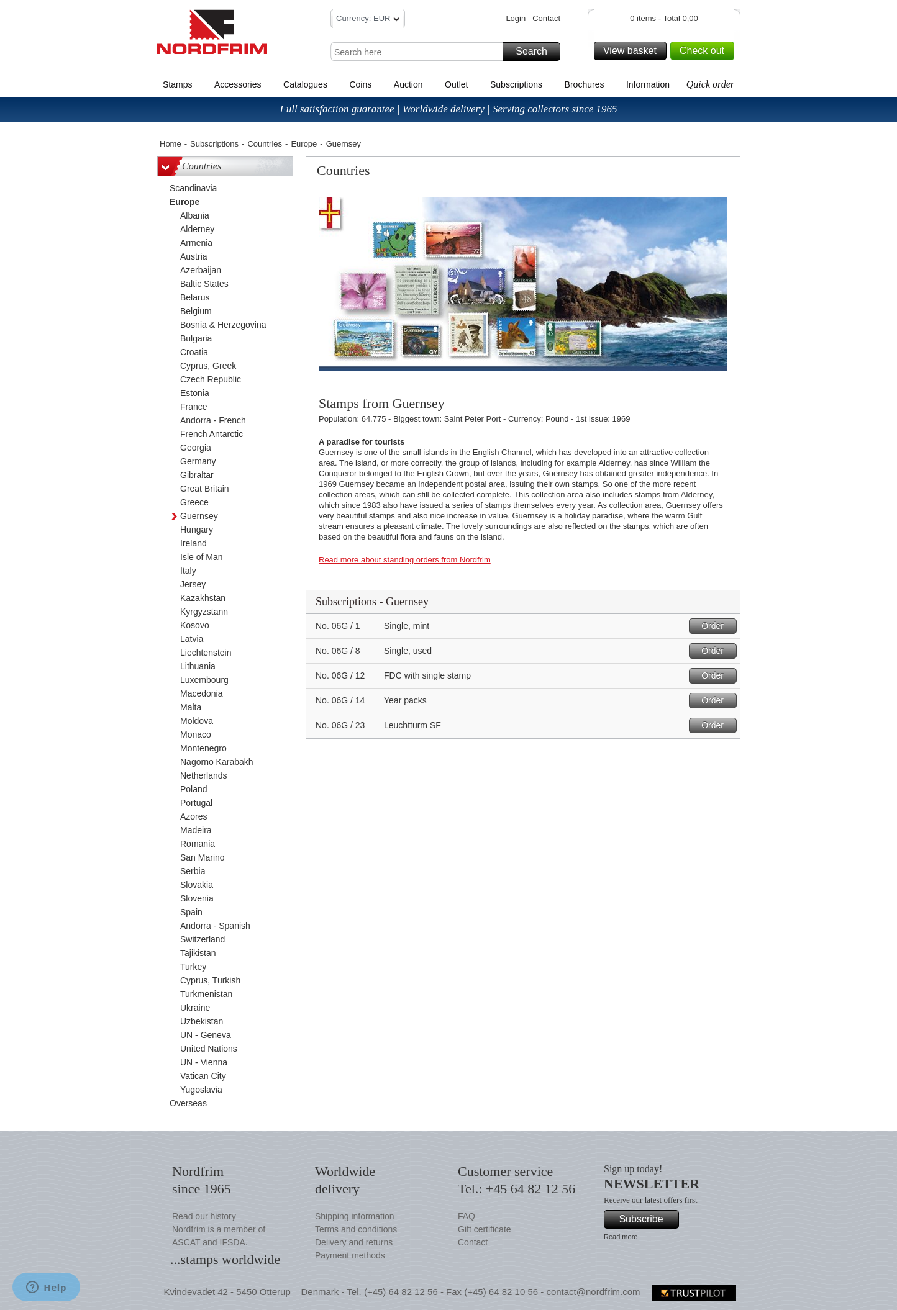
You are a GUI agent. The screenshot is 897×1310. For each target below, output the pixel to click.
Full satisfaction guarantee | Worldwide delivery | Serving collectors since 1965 (448, 109)
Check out (705, 51)
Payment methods (350, 1255)
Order (717, 626)
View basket (633, 51)
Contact (546, 18)
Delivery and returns (354, 1242)
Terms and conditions (356, 1229)
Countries (264, 143)
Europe (304, 143)
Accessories (237, 84)
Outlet (456, 84)
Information (648, 84)
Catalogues (305, 84)
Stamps (177, 84)
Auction (408, 84)
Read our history (204, 1216)
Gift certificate (484, 1229)
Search (536, 51)
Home (170, 143)
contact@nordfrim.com (593, 1291)
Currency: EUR (367, 20)
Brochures (584, 84)
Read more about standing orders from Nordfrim (405, 559)
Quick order (710, 84)
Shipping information (354, 1216)
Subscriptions (516, 84)
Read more (620, 1236)
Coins (360, 84)
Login (516, 18)
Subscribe (647, 1219)
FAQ (466, 1216)
